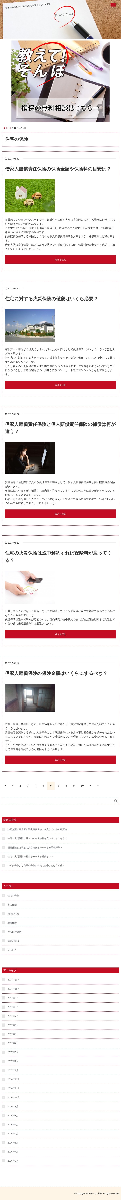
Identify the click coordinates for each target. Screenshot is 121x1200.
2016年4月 (13, 1151)
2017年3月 (13, 1052)
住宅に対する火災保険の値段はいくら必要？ (51, 298)
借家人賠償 (13, 940)
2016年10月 (14, 1097)
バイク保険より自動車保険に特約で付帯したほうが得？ (36, 865)
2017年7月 (13, 1016)
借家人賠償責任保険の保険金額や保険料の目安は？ (58, 168)
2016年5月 (13, 1142)
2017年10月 (14, 989)
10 (82, 785)
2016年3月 (13, 1161)
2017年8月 (13, 1007)
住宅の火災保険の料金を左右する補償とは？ (30, 856)
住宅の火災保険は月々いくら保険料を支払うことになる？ (37, 838)
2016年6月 (13, 1133)
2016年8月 (13, 1115)
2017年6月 (13, 1025)
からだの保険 (14, 931)
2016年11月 (14, 1088)
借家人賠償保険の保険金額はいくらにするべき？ (56, 673)
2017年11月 (14, 980)
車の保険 (12, 904)
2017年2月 (13, 1061)
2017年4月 (13, 1043)
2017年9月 (13, 998)
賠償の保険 (13, 913)
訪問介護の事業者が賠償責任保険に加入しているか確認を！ (38, 829)
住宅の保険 (13, 895)
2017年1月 (13, 1070)
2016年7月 (13, 1124)
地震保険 (12, 922)
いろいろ (12, 950)
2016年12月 (14, 1079)
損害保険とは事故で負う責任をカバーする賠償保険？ (35, 847)
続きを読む (60, 259)
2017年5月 (13, 1034)
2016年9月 (13, 1106)
